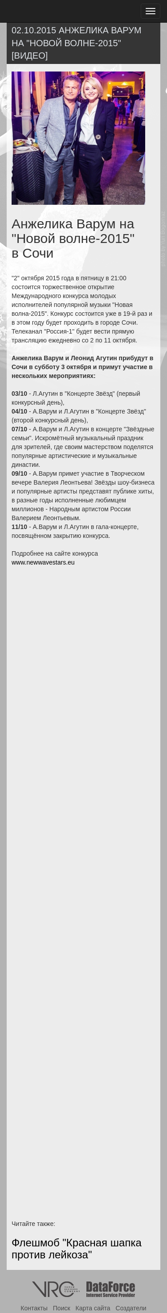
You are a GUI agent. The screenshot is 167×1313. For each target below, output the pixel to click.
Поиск (61, 1308)
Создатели (131, 1308)
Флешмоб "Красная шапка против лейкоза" (77, 1248)
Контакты (33, 1308)
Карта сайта (93, 1308)
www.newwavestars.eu (43, 562)
